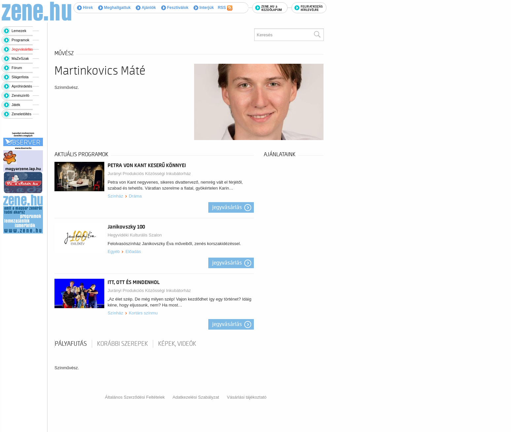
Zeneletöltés (21, 114)
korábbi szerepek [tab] (122, 343)
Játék (16, 105)
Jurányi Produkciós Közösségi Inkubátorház (149, 173)
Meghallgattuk (114, 7)
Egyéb (114, 251)
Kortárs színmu (143, 312)
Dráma (135, 196)
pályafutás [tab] (71, 343)
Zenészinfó (20, 95)
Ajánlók (146, 7)
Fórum (17, 68)
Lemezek (19, 31)
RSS (225, 8)
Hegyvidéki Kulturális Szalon (135, 235)
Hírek (85, 7)
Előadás (133, 251)
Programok (20, 40)
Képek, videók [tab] (177, 343)
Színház (115, 196)
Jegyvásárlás (22, 49)
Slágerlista (20, 77)
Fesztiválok (174, 7)
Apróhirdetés (22, 86)
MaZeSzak (20, 58)
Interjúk (203, 7)
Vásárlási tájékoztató (246, 397)
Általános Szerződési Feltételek (135, 397)
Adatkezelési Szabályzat (196, 397)
